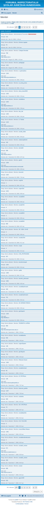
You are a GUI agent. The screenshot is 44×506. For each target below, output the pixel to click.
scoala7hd (21, 205)
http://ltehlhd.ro (5, 317)
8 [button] (33, 27)
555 (7, 338)
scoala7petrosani (23, 294)
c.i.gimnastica (22, 70)
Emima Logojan (23, 42)
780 (7, 53)
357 (7, 256)
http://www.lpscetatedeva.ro (8, 77)
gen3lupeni (22, 351)
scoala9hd (21, 221)
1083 (7, 281)
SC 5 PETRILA (23, 404)
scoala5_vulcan (23, 457)
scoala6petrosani (23, 286)
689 (7, 134)
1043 (7, 191)
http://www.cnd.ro (5, 57)
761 (7, 297)
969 (7, 399)
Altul (12, 23)
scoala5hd (21, 196)
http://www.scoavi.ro (6, 472)
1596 (7, 85)
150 (7, 142)
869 (7, 325)
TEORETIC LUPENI (24, 323)
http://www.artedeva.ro (7, 126)
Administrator (32, 34)
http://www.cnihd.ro (6, 154)
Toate (13, 22)
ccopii (20, 245)
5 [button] (29, 27)
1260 (7, 362)
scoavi (20, 465)
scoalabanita (22, 335)
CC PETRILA (22, 376)
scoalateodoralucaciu (24, 437)
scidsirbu (21, 396)
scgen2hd (21, 188)
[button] (16, 27)
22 (6, 240)
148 (7, 346)
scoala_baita (22, 131)
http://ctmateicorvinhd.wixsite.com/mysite (12, 166)
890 (7, 223)
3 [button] (24, 27)
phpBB (16, 499)
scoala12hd (22, 237)
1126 (7, 122)
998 (7, 150)
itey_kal (21, 111)
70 (6, 45)
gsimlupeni (22, 311)
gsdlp (20, 270)
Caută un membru (6, 22)
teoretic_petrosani (23, 278)
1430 (7, 93)
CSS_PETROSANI (24, 254)
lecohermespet (23, 262)
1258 (7, 162)
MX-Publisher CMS (27, 501)
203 (7, 460)
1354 (7, 264)
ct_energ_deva (23, 83)
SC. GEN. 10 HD (23, 229)
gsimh (20, 160)
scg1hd (21, 180)
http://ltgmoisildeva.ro (7, 105)
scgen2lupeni (22, 343)
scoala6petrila (22, 412)
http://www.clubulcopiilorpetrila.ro (10, 382)
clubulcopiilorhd (23, 139)
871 (7, 448)
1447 (7, 391)
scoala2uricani (23, 368)
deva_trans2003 (23, 91)
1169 (7, 313)
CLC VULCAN (23, 421)
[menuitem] (6, 9)
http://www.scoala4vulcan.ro (8, 452)
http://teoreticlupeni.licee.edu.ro (9, 329)
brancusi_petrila (23, 388)
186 (7, 378)
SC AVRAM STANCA (24, 303)
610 (7, 36)
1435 (7, 101)
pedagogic (21, 62)
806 (7, 468)
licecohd (21, 172)
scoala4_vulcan (23, 445)
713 (7, 354)
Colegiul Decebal (23, 50)
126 (7, 305)
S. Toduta (21, 119)
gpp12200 (21, 478)
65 (6, 370)
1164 (7, 73)
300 (7, 289)
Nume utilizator (6, 31)
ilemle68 (21, 148)
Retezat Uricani (23, 360)
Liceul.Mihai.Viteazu (24, 429)
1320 (7, 174)
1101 (7, 65)
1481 (7, 431)
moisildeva (22, 99)
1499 (7, 272)
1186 (7, 114)
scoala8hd (21, 213)
